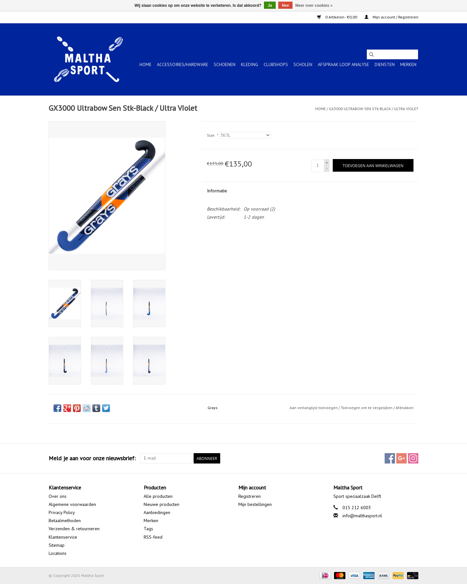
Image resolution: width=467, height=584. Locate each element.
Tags (148, 529)
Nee (285, 5)
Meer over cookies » (314, 5)
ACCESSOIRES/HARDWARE (182, 64)
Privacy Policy (62, 512)
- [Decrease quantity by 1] (327, 168)
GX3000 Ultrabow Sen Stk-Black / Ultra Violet (373, 108)
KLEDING (249, 64)
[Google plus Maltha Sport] (401, 458)
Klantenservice (63, 537)
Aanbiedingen (157, 512)
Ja (270, 5)
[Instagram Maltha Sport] (413, 458)
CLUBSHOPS (276, 64)
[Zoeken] (392, 54)
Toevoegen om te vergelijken (367, 407)
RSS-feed (153, 537)
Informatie (217, 191)
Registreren (249, 496)
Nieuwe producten (161, 504)
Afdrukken (404, 407)
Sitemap (57, 545)
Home (145, 64)
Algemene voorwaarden (72, 504)
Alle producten (158, 496)
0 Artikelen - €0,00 (337, 17)
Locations (57, 553)
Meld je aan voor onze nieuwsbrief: (92, 458)
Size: (212, 135)
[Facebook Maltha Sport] (390, 458)
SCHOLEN (302, 64)
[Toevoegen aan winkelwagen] (373, 165)
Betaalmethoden (65, 520)
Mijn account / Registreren (391, 17)
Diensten (385, 64)
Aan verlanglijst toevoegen (314, 407)
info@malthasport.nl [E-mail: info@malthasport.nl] (362, 516)
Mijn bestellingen (255, 504)
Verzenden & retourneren (74, 529)
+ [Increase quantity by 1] (327, 162)
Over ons (57, 496)
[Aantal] (317, 165)
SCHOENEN (224, 64)
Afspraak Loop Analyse (343, 64)
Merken (408, 64)
